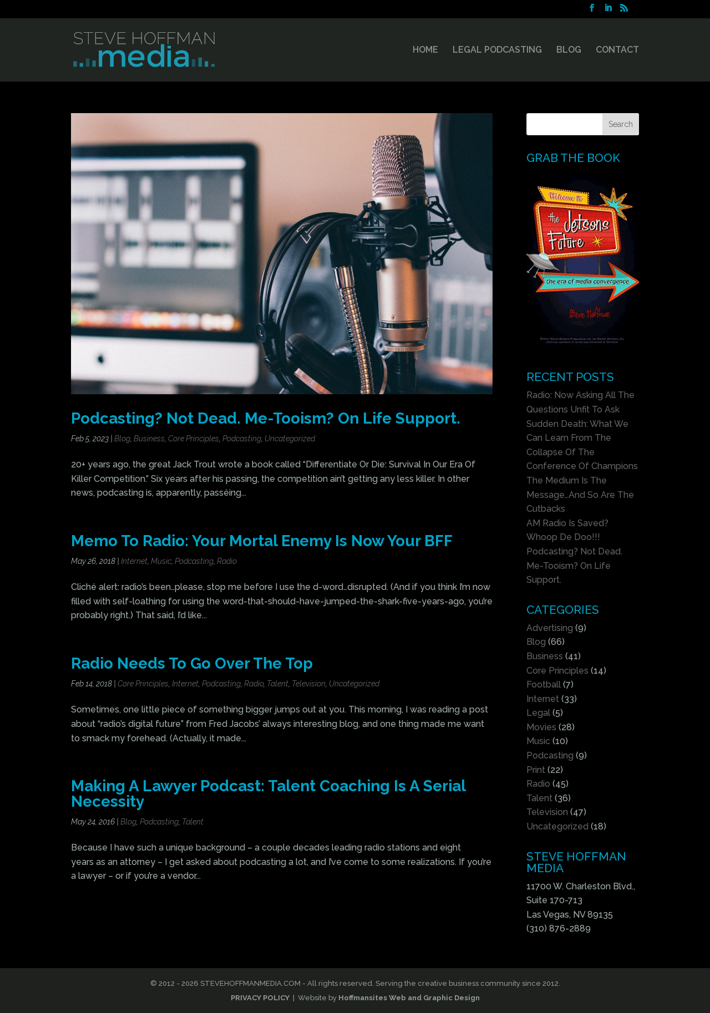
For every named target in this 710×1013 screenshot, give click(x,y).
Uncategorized (290, 438)
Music (161, 561)
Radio (227, 561)
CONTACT (617, 50)
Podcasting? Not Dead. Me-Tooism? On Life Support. (265, 418)
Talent (277, 683)
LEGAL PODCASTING (497, 50)
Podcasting (241, 438)
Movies (541, 727)
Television (309, 683)
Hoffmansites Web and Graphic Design (409, 998)
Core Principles (193, 438)
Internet (134, 561)
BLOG (568, 50)
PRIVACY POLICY (260, 998)
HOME (425, 50)
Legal (538, 712)
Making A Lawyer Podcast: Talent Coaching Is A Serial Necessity (268, 793)
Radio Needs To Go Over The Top (192, 663)
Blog (122, 438)
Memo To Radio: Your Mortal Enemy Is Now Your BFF (262, 540)
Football (543, 684)
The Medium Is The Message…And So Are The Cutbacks (580, 494)
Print (535, 770)
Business (149, 438)
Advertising (549, 628)
